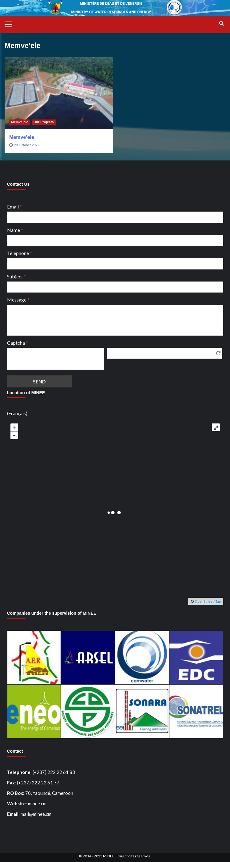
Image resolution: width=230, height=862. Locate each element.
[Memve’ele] (59, 93)
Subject (16, 276)
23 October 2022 (26, 145)
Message (18, 299)
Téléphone (19, 253)
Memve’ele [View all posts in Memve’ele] (19, 122)
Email (14, 206)
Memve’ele (21, 137)
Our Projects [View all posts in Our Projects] (44, 122)
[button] (11, 23)
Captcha (17, 343)
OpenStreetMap (207, 601)
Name (15, 230)
